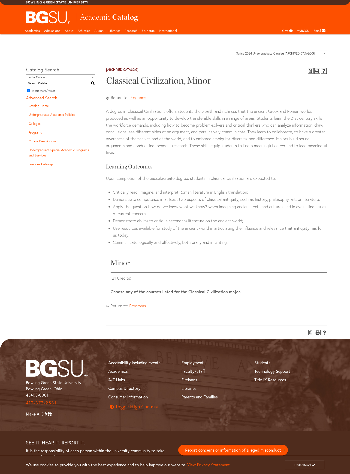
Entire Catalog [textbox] (36, 77)
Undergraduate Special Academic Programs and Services (59, 152)
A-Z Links (116, 379)
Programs (35, 132)
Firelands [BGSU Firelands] (189, 379)
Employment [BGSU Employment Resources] (192, 362)
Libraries (115, 30)
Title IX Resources (270, 379)
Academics (32, 30)
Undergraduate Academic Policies (52, 114)
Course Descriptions (42, 141)
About (69, 30)
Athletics (84, 30)
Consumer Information (128, 397)
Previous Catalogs (41, 164)
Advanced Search (41, 98)
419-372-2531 (41, 403)
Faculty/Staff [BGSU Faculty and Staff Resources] (193, 371)
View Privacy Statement (208, 465)
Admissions (52, 30)
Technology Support (272, 371)
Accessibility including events (134, 362)
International (168, 30)
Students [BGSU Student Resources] (262, 362)
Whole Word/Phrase (43, 90)
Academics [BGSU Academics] (118, 371)
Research (131, 30)
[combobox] (281, 53)
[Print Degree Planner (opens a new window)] (311, 71)
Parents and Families (199, 397)
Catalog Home (39, 106)
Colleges (34, 123)
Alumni (99, 30)
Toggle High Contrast (134, 406)
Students (148, 30)
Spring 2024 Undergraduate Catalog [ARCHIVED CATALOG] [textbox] (275, 53)
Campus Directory (124, 388)
